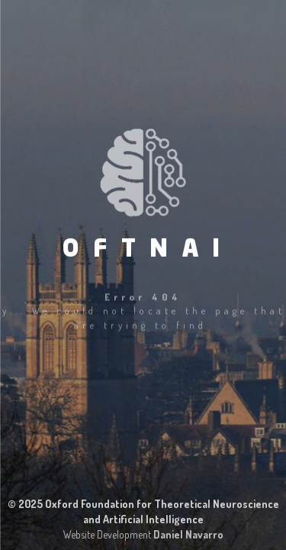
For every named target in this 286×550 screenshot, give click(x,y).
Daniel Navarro (188, 534)
